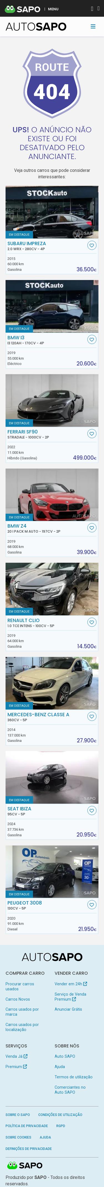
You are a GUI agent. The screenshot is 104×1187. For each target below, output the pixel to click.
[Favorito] (92, 245)
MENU (53, 9)
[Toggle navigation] (93, 26)
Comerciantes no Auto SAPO (70, 1090)
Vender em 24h (71, 984)
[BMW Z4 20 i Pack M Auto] (52, 495)
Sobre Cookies (18, 1137)
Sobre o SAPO (18, 1115)
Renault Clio (46, 623)
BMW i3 (46, 340)
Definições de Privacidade (29, 1149)
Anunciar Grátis (68, 1009)
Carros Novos (18, 999)
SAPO (25, 1165)
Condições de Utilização (60, 1115)
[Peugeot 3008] (52, 871)
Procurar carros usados (20, 986)
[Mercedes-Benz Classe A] (52, 683)
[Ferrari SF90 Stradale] (52, 400)
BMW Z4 (46, 528)
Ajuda (60, 1066)
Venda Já (16, 1056)
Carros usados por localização (22, 1027)
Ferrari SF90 (46, 434)
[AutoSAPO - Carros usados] (36, 26)
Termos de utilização (74, 1077)
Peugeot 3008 (46, 905)
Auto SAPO (65, 1056)
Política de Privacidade (27, 1126)
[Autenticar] (92, 9)
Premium (16, 1066)
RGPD (60, 1126)
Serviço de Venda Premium (70, 996)
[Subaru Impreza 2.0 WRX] (52, 212)
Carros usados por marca (22, 1012)
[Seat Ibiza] (52, 777)
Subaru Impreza (46, 246)
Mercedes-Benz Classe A (46, 717)
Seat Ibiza (46, 811)
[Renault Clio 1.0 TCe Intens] (52, 589)
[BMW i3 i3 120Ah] (52, 306)
